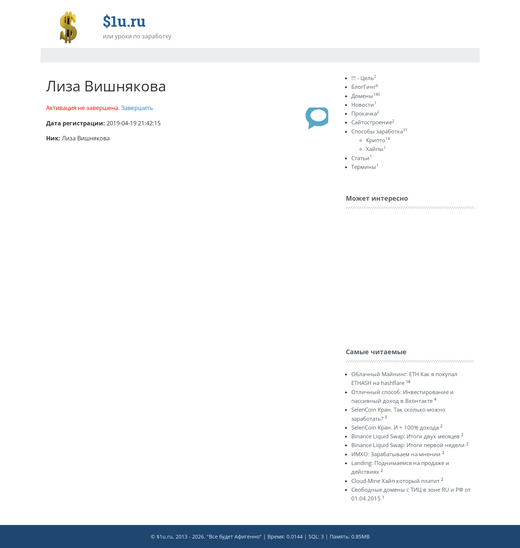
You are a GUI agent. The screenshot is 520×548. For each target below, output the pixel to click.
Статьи (361, 158)
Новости (363, 104)
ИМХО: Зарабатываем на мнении (396, 454)
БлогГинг (364, 86)
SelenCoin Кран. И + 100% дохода (395, 427)
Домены (365, 95)
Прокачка (365, 113)
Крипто (378, 140)
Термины (364, 166)
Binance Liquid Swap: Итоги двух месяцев (405, 436)
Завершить (137, 108)
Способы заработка (379, 131)
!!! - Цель (363, 78)
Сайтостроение (372, 122)
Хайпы (376, 148)
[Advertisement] (401, 276)
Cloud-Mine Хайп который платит (395, 480)
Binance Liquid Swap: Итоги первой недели (408, 445)
